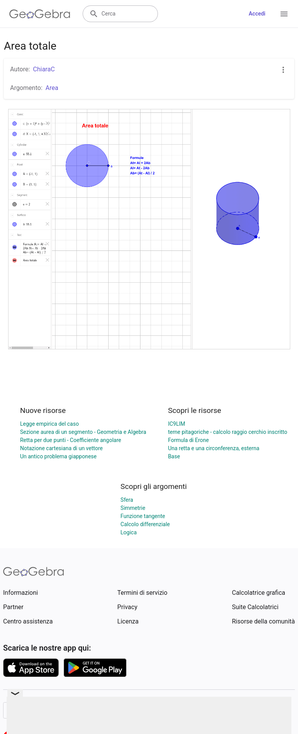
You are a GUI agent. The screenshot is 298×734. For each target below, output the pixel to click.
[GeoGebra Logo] (39, 14)
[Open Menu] (284, 14)
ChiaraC (44, 69)
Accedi (257, 13)
